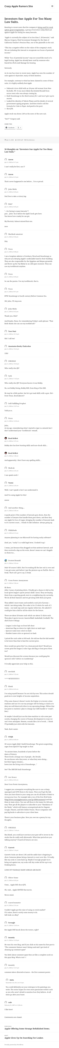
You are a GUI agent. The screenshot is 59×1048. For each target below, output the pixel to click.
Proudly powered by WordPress (14, 1045)
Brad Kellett (13, 438)
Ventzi (10, 483)
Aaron (10, 159)
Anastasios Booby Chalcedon (19, 346)
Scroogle (11, 923)
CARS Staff (20, 140)
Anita (12, 980)
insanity (11, 937)
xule (10, 1002)
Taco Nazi (12, 331)
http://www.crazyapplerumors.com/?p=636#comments (25, 799)
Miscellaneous (30, 140)
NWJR (10, 737)
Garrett (11, 847)
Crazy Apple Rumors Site (19, 6)
